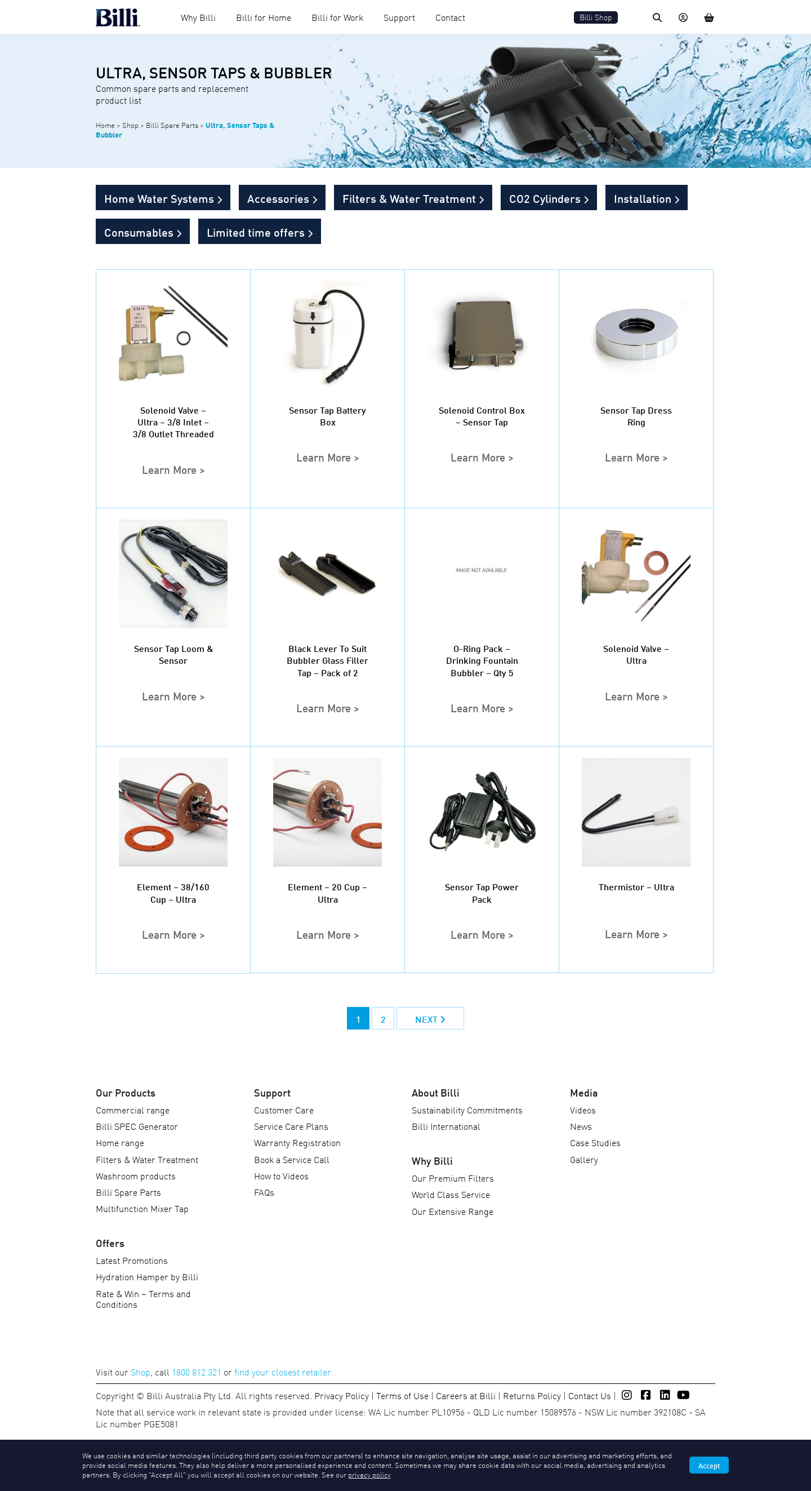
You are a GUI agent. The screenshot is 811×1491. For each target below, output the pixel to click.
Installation (642, 198)
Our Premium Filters (453, 1177)
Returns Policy (532, 1395)
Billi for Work (337, 16)
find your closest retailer (282, 1371)
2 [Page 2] (383, 1018)
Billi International (446, 1126)
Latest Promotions (132, 1260)
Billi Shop (596, 17)
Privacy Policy (341, 1395)
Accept (709, 1465)
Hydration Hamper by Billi (147, 1276)
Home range (120, 1142)
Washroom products (136, 1175)
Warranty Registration (297, 1142)
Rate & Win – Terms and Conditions (143, 1298)
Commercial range (133, 1109)
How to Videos (281, 1175)
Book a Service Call (291, 1159)
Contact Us (589, 1395)
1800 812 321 (196, 1371)
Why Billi (198, 16)
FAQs (264, 1192)
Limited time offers (256, 231)
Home (105, 124)
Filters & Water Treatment (409, 198)
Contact (450, 16)
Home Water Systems (159, 198)
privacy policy (369, 1474)
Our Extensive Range (452, 1211)
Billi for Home (263, 16)
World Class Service (451, 1194)
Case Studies (595, 1142)
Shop (130, 124)
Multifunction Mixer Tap (142, 1208)
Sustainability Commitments (467, 1109)
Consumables (138, 231)
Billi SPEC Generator (137, 1126)
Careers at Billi (466, 1395)
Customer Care (284, 1109)
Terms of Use (402, 1395)
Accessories (278, 198)
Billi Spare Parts (172, 124)
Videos (583, 1109)
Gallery (584, 1159)
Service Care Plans (291, 1126)
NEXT (430, 1018)
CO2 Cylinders (545, 198)
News (581, 1126)
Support (399, 16)
